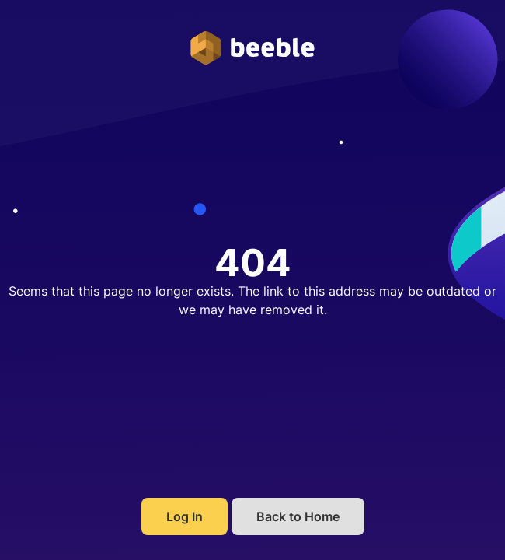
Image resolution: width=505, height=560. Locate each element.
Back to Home (298, 516)
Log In (184, 516)
